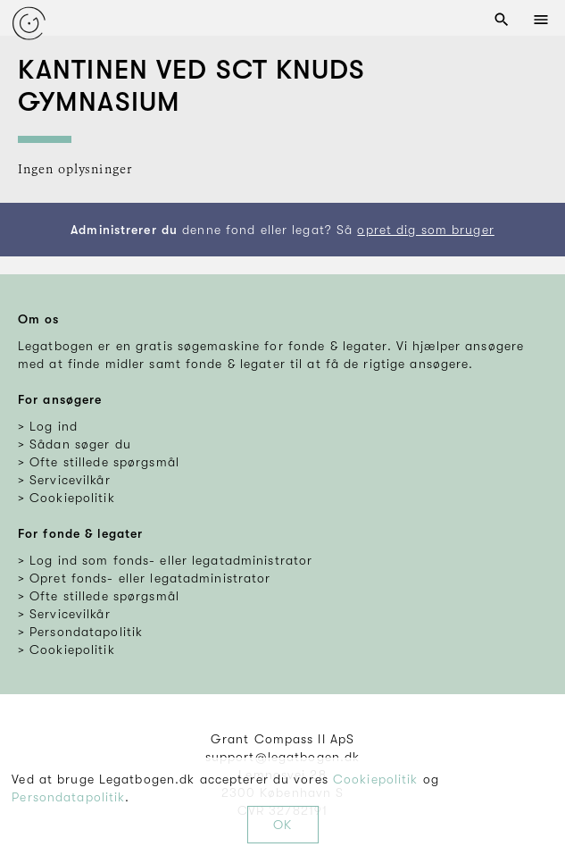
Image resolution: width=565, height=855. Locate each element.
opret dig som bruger (425, 229)
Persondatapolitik (68, 797)
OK (282, 824)
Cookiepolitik (376, 779)
